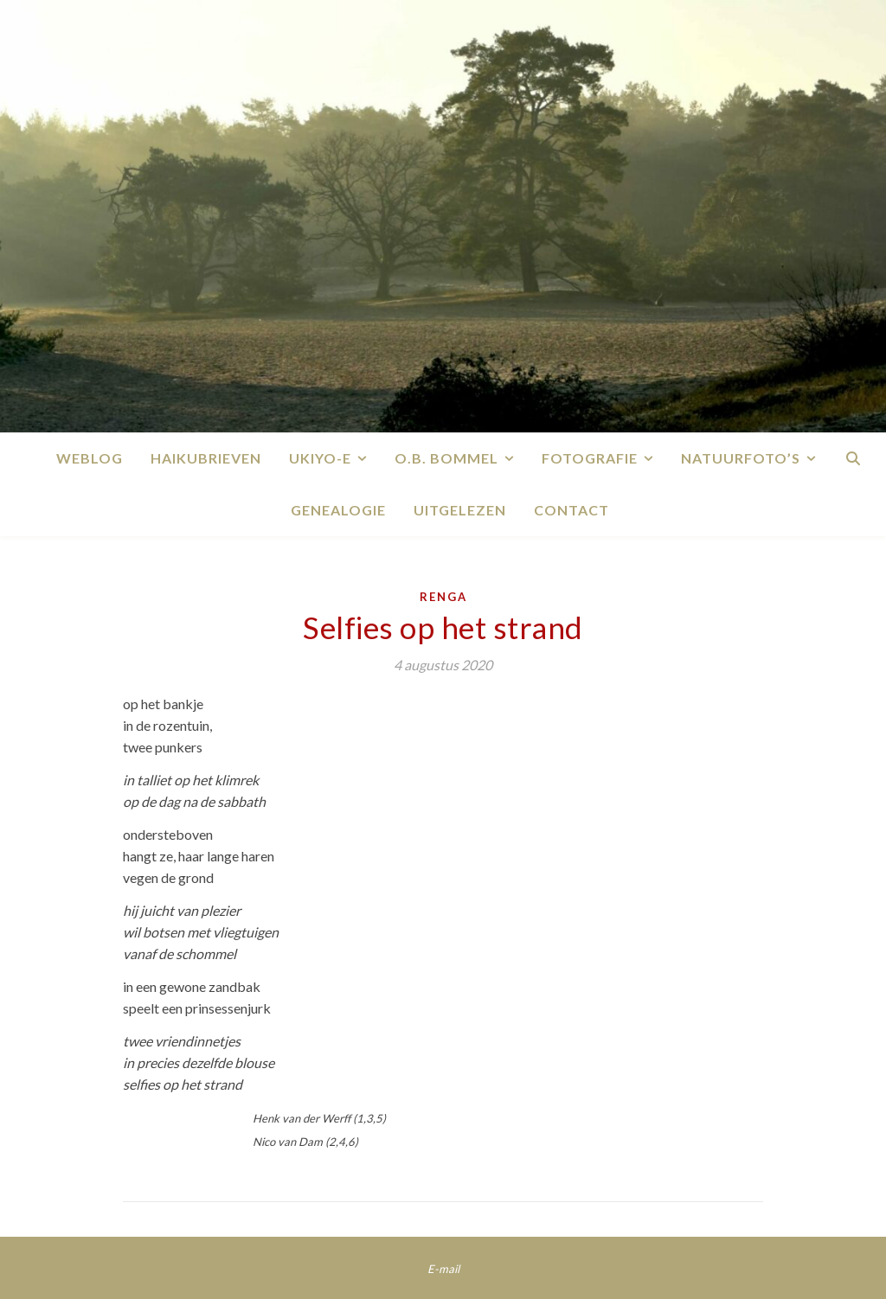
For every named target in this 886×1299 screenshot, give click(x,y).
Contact (571, 510)
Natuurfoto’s (740, 458)
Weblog (89, 458)
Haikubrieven (206, 458)
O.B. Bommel (446, 458)
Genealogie (338, 510)
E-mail (443, 1269)
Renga (443, 597)
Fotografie (590, 458)
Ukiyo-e (320, 458)
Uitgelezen (460, 510)
